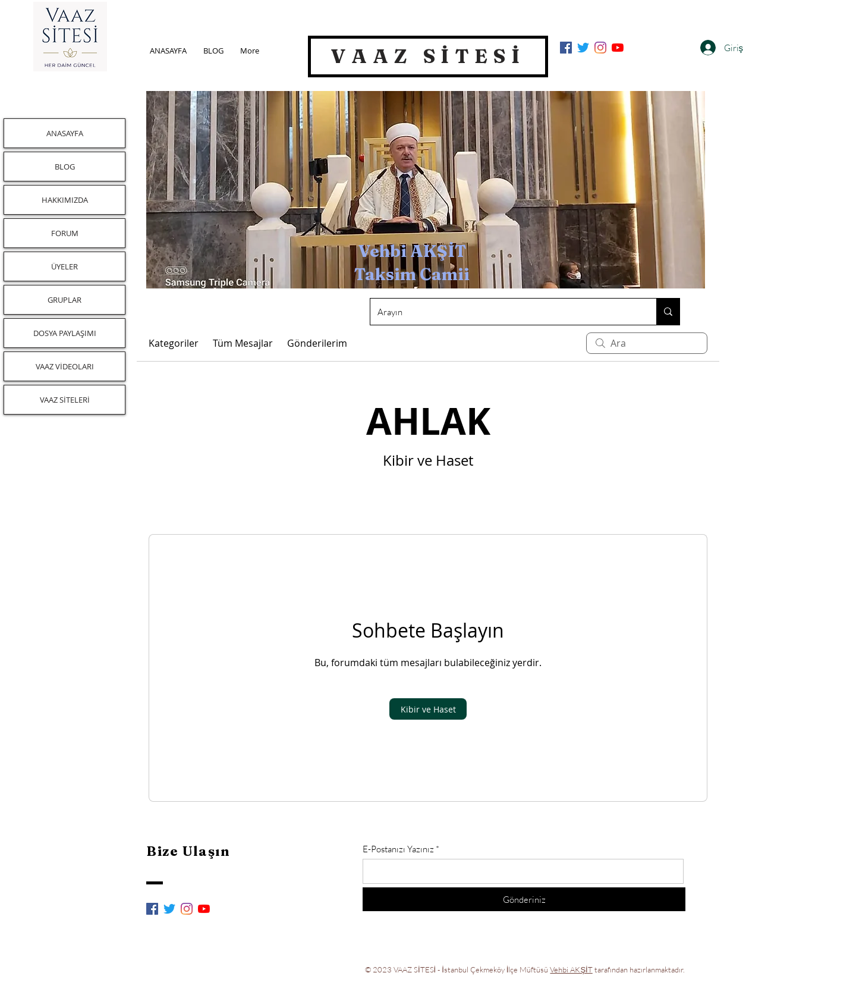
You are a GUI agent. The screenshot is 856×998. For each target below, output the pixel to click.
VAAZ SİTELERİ (65, 399)
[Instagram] (600, 48)
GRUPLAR (64, 299)
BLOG (65, 166)
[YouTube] (618, 48)
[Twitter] (583, 48)
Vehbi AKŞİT (571, 969)
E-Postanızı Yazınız (398, 849)
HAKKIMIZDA (65, 199)
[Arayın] (504, 312)
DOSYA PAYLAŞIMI (64, 333)
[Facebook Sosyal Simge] (566, 48)
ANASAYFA (64, 133)
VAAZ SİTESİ (428, 56)
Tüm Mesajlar (243, 343)
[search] (646, 343)
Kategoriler (174, 343)
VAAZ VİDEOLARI (65, 366)
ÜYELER (64, 266)
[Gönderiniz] (524, 899)
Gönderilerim (317, 343)
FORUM (64, 233)
